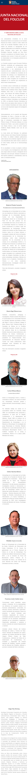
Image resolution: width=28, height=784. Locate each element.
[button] (2, 2)
